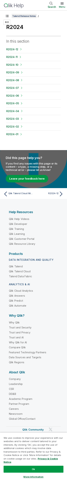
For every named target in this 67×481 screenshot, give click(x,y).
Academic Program (21, 398)
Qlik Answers (17, 295)
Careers (14, 408)
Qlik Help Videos (19, 218)
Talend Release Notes (24, 16)
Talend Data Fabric (20, 276)
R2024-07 (12, 88)
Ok (33, 469)
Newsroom (16, 413)
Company (15, 378)
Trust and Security (20, 327)
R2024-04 (12, 111)
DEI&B (12, 393)
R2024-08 (12, 80)
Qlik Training (16, 228)
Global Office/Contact (22, 418)
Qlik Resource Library (22, 243)
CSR (11, 388)
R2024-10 (12, 64)
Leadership (16, 383)
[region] (33, 456)
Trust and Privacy (19, 332)
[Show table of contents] (7, 16)
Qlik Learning (17, 233)
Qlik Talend (16, 266)
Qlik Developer (18, 223)
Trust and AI (16, 337)
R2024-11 (12, 57)
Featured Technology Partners (27, 352)
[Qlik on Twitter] (50, 429)
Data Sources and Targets (25, 357)
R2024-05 (12, 103)
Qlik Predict (16, 300)
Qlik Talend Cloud (20, 271)
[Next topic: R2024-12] (49, 194)
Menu (62, 6)
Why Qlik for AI (18, 342)
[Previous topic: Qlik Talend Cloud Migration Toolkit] (18, 194)
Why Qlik (14, 322)
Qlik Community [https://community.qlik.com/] (33, 429)
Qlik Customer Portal (21, 238)
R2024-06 (12, 95)
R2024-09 (12, 72)
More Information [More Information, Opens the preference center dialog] (33, 476)
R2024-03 (12, 118)
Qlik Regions (16, 362)
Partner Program (19, 403)
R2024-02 (12, 126)
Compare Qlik (17, 347)
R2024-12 (12, 49)
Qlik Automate (17, 305)
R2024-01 (12, 134)
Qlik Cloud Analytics (21, 290)
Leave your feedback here (27, 178)
